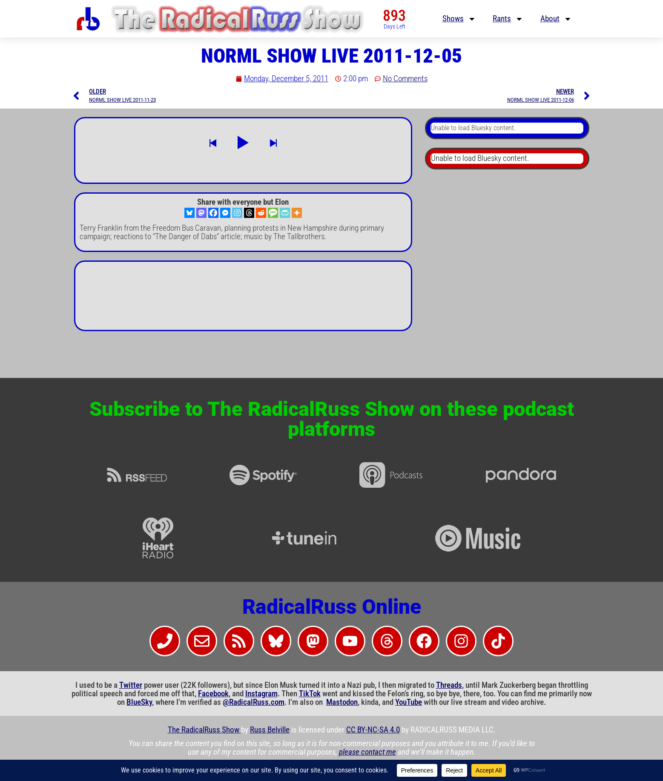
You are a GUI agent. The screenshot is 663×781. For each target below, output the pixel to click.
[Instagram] (237, 213)
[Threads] (249, 213)
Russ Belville (270, 730)
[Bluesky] (189, 213)
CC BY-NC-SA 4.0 (373, 730)
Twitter (130, 685)
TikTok (310, 693)
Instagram (261, 693)
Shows (459, 19)
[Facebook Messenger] (225, 213)
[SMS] (273, 213)
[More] (297, 213)
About (556, 19)
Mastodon (342, 702)
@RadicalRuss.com (253, 702)
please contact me (367, 752)
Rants (508, 19)
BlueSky (139, 702)
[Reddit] (261, 213)
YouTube (408, 702)
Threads (449, 685)
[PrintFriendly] (285, 213)
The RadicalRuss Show (204, 730)
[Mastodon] (201, 213)
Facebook (213, 693)
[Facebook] (213, 213)
